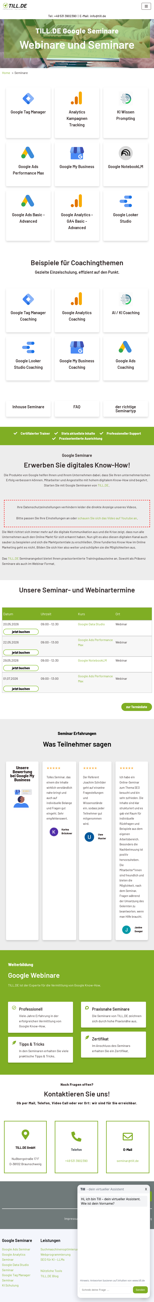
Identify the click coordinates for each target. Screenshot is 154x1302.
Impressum (72, 1218)
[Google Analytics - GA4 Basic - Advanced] (77, 201)
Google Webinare (34, 975)
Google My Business (77, 166)
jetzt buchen (21, 632)
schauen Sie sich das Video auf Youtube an (107, 518)
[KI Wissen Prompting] (126, 98)
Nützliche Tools (51, 1271)
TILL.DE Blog (50, 1276)
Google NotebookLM (125, 166)
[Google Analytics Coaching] (77, 299)
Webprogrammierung (56, 1254)
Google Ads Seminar (16, 1249)
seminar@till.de (128, 1161)
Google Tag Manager (28, 111)
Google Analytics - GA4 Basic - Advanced (77, 221)
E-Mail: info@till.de (93, 16)
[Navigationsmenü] (146, 6)
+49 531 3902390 (76, 1161)
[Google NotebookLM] (126, 153)
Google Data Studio (91, 624)
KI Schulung (10, 1285)
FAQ (76, 406)
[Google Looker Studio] (126, 201)
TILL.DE (103, 485)
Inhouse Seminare (28, 406)
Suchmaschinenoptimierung (60, 1249)
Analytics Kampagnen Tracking (77, 118)
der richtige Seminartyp (125, 408)
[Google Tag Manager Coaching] (28, 299)
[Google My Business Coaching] (77, 347)
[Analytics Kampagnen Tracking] (77, 98)
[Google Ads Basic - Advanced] (28, 201)
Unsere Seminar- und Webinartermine (77, 589)
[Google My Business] (77, 153)
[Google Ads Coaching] (126, 347)
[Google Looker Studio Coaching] (28, 347)
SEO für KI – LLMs (53, 1259)
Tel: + (62, 16)
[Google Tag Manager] (28, 98)
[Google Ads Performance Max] (28, 153)
